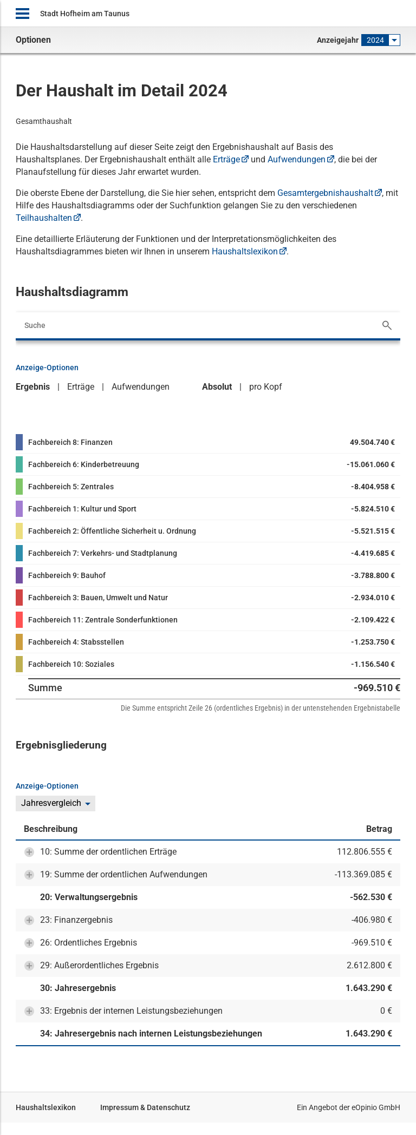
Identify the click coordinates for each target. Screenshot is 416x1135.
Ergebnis (33, 387)
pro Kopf (265, 387)
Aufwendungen (297, 159)
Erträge (226, 159)
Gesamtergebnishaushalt (325, 193)
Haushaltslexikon (245, 251)
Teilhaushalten (44, 218)
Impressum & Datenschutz (145, 1107)
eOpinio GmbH (376, 1107)
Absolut (217, 387)
